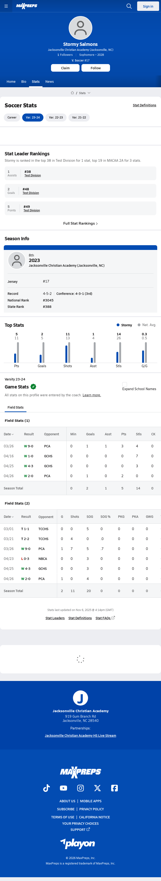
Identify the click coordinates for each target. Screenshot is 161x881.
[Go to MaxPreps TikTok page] (46, 788)
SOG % (105, 517)
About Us (67, 800)
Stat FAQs (105, 618)
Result (29, 434)
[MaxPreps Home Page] (72, 93)
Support (80, 829)
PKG (121, 517)
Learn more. (92, 395)
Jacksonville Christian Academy (81, 701)
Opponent (51, 434)
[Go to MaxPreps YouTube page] (63, 788)
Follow (96, 67)
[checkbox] (124, 384)
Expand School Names (139, 386)
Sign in (148, 6)
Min (73, 434)
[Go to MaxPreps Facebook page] (114, 788)
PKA (135, 517)
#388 (47, 306)
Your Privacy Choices (80, 823)
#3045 (48, 299)
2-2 (26, 538)
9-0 (30, 446)
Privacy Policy (91, 809)
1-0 (30, 456)
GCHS (48, 456)
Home (11, 81)
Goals (90, 434)
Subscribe (66, 809)
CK (153, 434)
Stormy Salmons (80, 44)
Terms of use (62, 817)
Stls (139, 434)
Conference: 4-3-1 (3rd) (74, 293)
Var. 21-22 (79, 117)
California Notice (94, 817)
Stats (36, 81)
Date (9, 434)
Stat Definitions (144, 105)
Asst (108, 434)
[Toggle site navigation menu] (6, 6)
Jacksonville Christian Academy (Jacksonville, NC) (80, 49)
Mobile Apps (91, 800)
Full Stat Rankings (80, 223)
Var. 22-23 (56, 117)
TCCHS (43, 528)
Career (12, 117)
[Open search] (129, 6)
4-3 (30, 465)
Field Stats (16, 407)
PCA (47, 446)
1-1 (26, 528)
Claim (65, 67)
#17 (80, 60)
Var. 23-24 (33, 117)
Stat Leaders (55, 618)
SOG (90, 517)
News (49, 81)
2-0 (30, 476)
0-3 (26, 558)
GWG (149, 517)
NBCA (42, 558)
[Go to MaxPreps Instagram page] (80, 788)
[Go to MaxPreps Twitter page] (97, 788)
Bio (23, 81)
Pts (123, 434)
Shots (75, 517)
